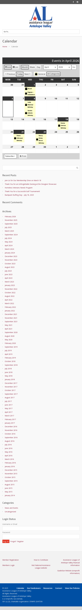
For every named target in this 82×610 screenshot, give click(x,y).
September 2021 (11, 321)
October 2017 (10, 390)
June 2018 (8, 372)
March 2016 (9, 459)
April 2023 (8, 278)
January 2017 (10, 423)
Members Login (8, 565)
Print (23, 157)
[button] (10, 74)
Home (4, 46)
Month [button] (25, 67)
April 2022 (8, 300)
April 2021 (8, 329)
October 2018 (10, 361)
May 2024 (8, 242)
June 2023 (8, 274)
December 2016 (11, 426)
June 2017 (8, 405)
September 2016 (11, 437)
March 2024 (9, 249)
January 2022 (10, 311)
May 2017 (8, 408)
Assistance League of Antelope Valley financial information (70, 562)
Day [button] (38, 67)
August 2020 (9, 336)
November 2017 (11, 387)
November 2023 (11, 260)
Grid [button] (8, 68)
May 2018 (8, 376)
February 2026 (10, 216)
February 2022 (10, 307)
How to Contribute (41, 560)
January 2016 (10, 466)
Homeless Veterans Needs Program (18, 188)
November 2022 (11, 289)
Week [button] (32, 67)
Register (20, 541)
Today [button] (19, 74)
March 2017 (9, 416)
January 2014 (10, 495)
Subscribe (10, 156)
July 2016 (8, 444)
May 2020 (8, 339)
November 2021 (11, 318)
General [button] (40, 74)
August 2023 (9, 267)
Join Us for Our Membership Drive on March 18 (23, 180)
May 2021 (8, 325)
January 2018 (10, 379)
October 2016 (10, 434)
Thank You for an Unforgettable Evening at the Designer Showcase (30, 184)
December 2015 (11, 470)
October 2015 (10, 477)
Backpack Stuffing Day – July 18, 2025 (19, 195)
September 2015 (11, 481)
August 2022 (9, 296)
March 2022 (9, 303)
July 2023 (8, 271)
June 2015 (8, 488)
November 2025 (11, 220)
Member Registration (10, 560)
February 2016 (10, 463)
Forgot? (13, 541)
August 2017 (9, 397)
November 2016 (11, 430)
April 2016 (8, 455)
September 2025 (11, 224)
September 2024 (11, 234)
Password (6, 532)
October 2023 (10, 263)
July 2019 (8, 350)
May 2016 (8, 452)
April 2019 (8, 354)
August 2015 (9, 484)
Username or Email (9, 524)
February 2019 (10, 358)
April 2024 (8, 245)
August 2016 (9, 441)
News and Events (11, 508)
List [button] (15, 68)
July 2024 (8, 238)
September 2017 (11, 394)
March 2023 (9, 282)
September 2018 (11, 365)
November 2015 (11, 473)
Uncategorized (10, 511)
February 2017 (10, 419)
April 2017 (8, 412)
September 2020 (11, 332)
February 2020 (10, 343)
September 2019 (11, 347)
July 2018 (8, 368)
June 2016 (8, 448)
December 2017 (11, 383)
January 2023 (10, 285)
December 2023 (11, 256)
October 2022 (10, 292)
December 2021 (11, 314)
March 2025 (9, 231)
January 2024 (10, 253)
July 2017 (8, 401)
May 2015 (8, 492)
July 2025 (8, 227)
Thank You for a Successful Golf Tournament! (22, 191)
